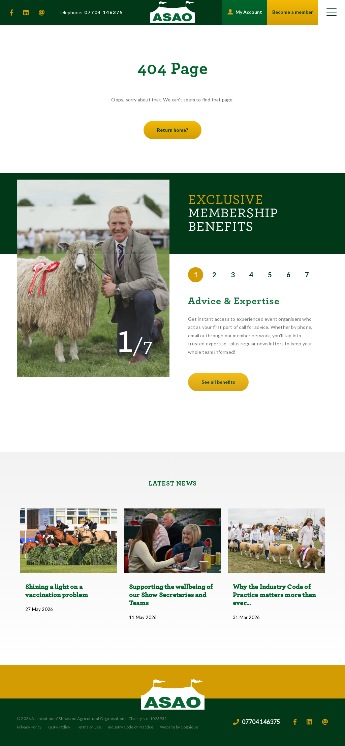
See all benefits (218, 382)
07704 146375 (90, 12)
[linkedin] (26, 12)
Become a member (292, 12)
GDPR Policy (59, 726)
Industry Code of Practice (130, 726)
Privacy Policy (29, 726)
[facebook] (11, 12)
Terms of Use (89, 726)
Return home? (172, 130)
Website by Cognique (179, 726)
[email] (42, 12)
